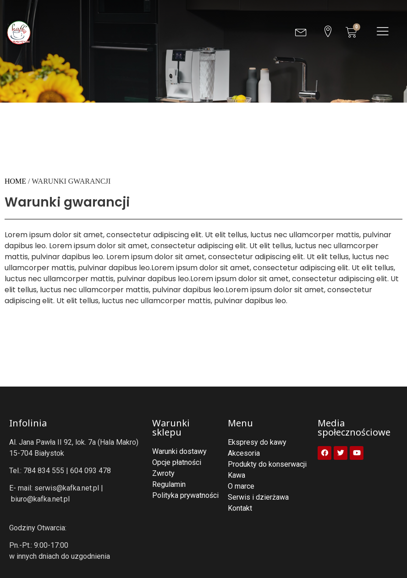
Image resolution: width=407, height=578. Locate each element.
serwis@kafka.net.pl (66, 488)
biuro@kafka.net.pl (40, 499)
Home (15, 181)
